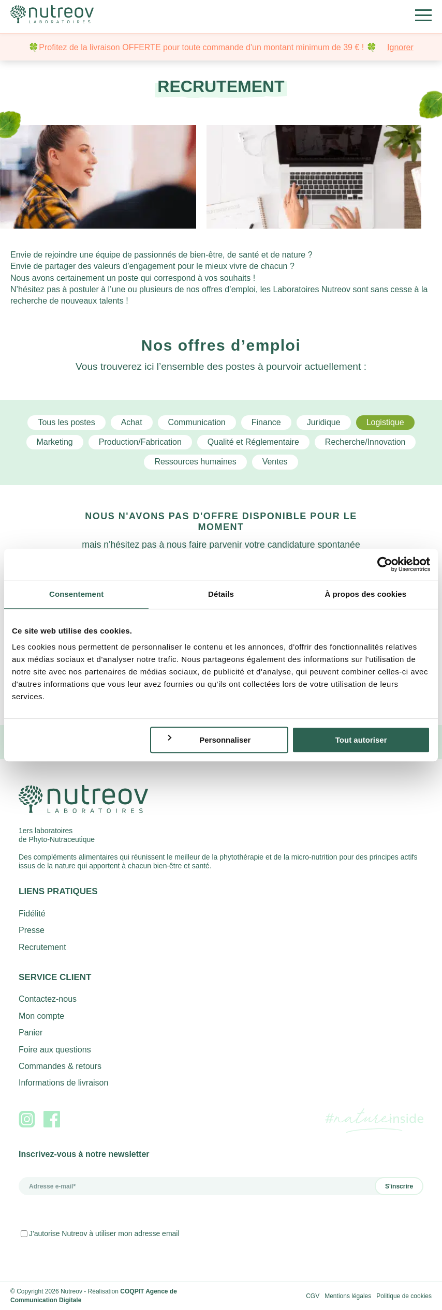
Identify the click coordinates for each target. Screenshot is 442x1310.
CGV (312, 1296)
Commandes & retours (60, 1066)
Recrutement (42, 947)
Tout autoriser (361, 739)
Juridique (324, 422)
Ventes (275, 461)
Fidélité (32, 913)
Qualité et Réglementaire (253, 442)
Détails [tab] (221, 594)
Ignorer (400, 47)
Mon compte (41, 1016)
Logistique (385, 422)
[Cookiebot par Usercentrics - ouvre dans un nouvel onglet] (385, 564)
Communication (197, 422)
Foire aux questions (55, 1049)
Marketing (55, 442)
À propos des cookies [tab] (365, 594)
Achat (131, 422)
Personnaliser (208, 740)
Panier (30, 1032)
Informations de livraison (63, 1082)
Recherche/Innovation (365, 442)
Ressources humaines (195, 461)
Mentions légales (348, 1296)
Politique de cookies (404, 1296)
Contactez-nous (48, 999)
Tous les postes (66, 422)
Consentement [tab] (76, 594)
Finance (266, 422)
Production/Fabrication (140, 442)
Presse (32, 930)
